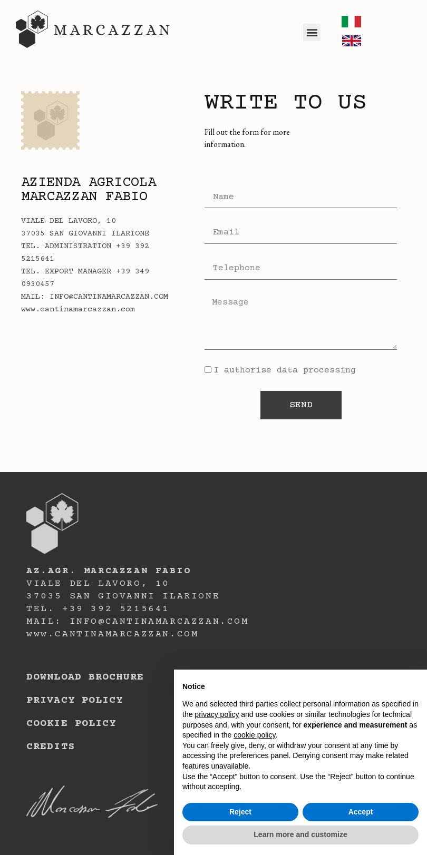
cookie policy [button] (254, 735)
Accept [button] (360, 812)
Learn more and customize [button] (300, 834)
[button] (312, 32)
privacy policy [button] (217, 714)
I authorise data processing (285, 371)
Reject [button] (240, 812)
